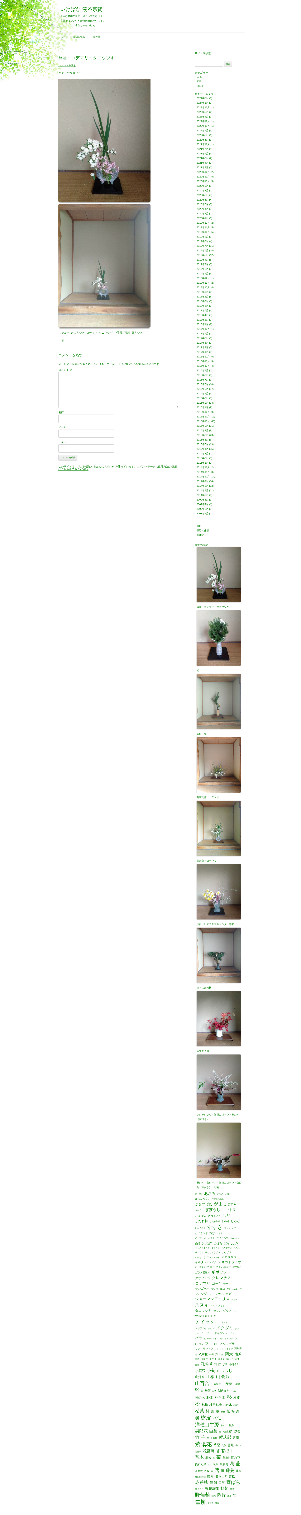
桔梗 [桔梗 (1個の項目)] (223, 1412)
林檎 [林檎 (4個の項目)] (205, 1404)
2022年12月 (203, 121)
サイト (62, 442)
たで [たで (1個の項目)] (234, 1228)
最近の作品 (79, 36)
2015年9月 (202, 425)
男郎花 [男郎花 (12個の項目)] (201, 1431)
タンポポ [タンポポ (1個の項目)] (217, 1311)
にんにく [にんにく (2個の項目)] (235, 1238)
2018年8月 (202, 296)
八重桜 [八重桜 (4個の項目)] (203, 1354)
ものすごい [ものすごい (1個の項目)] (226, 1248)
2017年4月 (202, 347)
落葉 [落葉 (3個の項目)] (215, 1464)
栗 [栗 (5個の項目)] (212, 1411)
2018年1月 (202, 324)
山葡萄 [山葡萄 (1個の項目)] (237, 1384)
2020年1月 (202, 218)
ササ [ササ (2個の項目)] (225, 1284)
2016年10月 (203, 365)
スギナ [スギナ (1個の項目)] (234, 1299)
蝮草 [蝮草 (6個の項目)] (210, 1476)
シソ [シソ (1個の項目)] (197, 1294)
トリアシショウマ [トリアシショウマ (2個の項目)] (205, 1328)
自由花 (200, 85)
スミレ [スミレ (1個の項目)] (213, 1306)
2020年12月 (203, 172)
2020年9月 (202, 185)
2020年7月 (202, 195)
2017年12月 (203, 328)
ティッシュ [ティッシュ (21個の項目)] (207, 1321)
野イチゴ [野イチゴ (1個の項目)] (199, 1489)
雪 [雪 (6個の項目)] (235, 1495)
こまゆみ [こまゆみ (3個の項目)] (201, 1215)
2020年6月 (202, 199)
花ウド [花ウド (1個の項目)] (238, 1445)
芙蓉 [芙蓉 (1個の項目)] (224, 1445)
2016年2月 (202, 402)
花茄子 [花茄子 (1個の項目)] (198, 1452)
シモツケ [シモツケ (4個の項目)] (214, 1293)
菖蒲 (127, 332)
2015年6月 (202, 439)
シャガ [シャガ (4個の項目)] (227, 1293)
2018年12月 (203, 278)
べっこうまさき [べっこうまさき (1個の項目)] (202, 1248)
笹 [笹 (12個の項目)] (203, 1437)
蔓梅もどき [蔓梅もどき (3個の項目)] (202, 1471)
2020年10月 (203, 181)
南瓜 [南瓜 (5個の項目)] (238, 1354)
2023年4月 (202, 116)
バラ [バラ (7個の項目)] (198, 1338)
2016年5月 (202, 388)
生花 (199, 76)
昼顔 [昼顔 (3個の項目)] (208, 1390)
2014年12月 (203, 467)
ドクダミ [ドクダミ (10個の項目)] (225, 1328)
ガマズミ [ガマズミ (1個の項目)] (237, 1267)
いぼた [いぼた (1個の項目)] (228, 1194)
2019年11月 (203, 227)
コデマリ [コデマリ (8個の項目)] (202, 1283)
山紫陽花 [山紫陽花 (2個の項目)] (216, 1384)
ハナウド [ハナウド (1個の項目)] (230, 1333)
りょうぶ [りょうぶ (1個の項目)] (199, 1252)
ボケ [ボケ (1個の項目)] (215, 1344)
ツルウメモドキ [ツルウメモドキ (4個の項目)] (206, 1315)
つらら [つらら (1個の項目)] (219, 1233)
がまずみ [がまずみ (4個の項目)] (230, 1204)
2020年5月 (202, 204)
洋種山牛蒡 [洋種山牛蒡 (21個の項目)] (207, 1424)
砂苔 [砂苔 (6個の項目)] (237, 1431)
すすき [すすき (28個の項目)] (215, 1227)
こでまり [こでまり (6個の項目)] (229, 1210)
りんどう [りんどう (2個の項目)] (226, 1252)
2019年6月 (202, 250)
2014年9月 (202, 481)
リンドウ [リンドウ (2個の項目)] (208, 1348)
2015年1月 (202, 462)
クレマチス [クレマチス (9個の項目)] (221, 1278)
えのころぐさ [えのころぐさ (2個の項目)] (202, 1198)
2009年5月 (202, 499)
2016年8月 (202, 375)
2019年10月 (203, 232)
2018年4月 (202, 315)
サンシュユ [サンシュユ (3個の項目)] (218, 1288)
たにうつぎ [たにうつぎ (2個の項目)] (201, 1233)
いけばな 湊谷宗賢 (81, 9)
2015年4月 (202, 448)
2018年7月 (202, 301)
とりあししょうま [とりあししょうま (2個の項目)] (205, 1238)
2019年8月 (202, 241)
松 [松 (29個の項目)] (197, 1404)
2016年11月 (203, 361)
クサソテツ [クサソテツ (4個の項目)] (202, 1277)
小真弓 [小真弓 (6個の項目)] (200, 1371)
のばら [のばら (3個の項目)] (218, 1243)
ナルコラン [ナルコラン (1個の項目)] (200, 1333)
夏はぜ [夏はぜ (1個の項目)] (229, 1359)
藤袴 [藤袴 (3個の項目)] (238, 1471)
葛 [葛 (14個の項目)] (232, 1464)
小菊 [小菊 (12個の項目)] (211, 1370)
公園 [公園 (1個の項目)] (211, 1354)
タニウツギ (105, 332)
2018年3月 (202, 319)
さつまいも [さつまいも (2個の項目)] (214, 1216)
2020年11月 (203, 176)
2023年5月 (202, 112)
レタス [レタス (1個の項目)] (217, 1349)
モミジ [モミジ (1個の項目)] (198, 1349)
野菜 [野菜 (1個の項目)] (232, 1489)
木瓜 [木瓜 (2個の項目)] (233, 1390)
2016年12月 (203, 356)
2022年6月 (202, 139)
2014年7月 (202, 490)
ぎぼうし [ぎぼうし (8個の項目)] (212, 1210)
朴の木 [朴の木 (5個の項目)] (200, 1397)
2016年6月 (202, 384)
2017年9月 (202, 333)
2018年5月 (202, 310)
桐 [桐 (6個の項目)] (217, 1411)
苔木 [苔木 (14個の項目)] (199, 1457)
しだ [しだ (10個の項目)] (226, 1215)
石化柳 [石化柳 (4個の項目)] (227, 1431)
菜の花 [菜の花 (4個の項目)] (235, 1457)
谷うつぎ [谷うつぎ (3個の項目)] (221, 1476)
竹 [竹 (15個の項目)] (197, 1437)
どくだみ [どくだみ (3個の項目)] (222, 1237)
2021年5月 (202, 158)
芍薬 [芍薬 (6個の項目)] (216, 1445)
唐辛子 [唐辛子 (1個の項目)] (221, 1359)
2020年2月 (202, 213)
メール (62, 427)
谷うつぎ (137, 332)
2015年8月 (202, 430)
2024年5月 (202, 98)
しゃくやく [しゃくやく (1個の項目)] (200, 1228)
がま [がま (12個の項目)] (218, 1204)
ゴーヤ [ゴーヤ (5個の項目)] (217, 1283)
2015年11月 (203, 416)
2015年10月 (203, 421)
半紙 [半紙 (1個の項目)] (221, 1354)
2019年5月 (202, 255)
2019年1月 (202, 273)
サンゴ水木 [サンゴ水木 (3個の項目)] (202, 1288)
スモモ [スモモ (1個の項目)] (221, 1306)
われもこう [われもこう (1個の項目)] (200, 1257)
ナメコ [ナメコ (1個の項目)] (238, 1329)
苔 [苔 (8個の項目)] (218, 1451)
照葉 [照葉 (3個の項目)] (231, 1425)
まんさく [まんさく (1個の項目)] (215, 1248)
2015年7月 (202, 435)
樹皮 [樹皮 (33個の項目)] (206, 1417)
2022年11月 (203, 125)
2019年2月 (202, 268)
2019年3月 (202, 264)
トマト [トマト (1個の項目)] (225, 1322)
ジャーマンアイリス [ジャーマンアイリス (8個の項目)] (212, 1299)
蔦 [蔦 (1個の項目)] (212, 1471)
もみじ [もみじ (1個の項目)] (236, 1248)
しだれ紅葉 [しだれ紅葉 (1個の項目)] (215, 1221)
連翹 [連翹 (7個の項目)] (213, 1483)
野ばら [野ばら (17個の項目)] (233, 1482)
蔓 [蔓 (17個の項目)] (238, 1464)
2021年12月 (203, 144)
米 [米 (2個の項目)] (208, 1438)
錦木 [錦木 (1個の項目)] (214, 1496)
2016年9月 (202, 370)
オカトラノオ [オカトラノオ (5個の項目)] (231, 1262)
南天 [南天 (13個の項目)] (229, 1354)
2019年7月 (202, 245)
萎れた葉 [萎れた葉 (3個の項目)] (201, 1464)
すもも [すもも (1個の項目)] (227, 1228)
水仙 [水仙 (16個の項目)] (217, 1418)
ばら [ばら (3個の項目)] (227, 1243)
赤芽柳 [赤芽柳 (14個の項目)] (201, 1482)
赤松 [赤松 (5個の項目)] (232, 1476)
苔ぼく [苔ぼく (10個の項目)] (227, 1451)
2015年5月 (202, 444)
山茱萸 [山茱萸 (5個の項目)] (227, 1384)
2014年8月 (202, 485)
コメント (65, 369)
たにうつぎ (77, 332)
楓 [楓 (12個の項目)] (197, 1418)
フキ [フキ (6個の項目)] (208, 1343)
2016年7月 (202, 379)
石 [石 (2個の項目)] (220, 1431)
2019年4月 (202, 259)
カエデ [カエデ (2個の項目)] (211, 1267)
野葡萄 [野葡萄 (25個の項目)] (202, 1495)
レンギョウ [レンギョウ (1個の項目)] (227, 1349)
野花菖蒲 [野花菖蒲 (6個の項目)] (212, 1488)
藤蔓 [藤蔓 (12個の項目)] (230, 1470)
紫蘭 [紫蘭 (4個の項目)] (236, 1437)
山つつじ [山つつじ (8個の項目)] (224, 1371)
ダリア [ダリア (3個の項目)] (227, 1310)
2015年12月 (203, 412)
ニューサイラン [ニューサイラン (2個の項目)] (216, 1333)
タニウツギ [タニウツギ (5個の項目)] (203, 1310)
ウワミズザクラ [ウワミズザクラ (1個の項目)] (212, 1262)
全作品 (96, 36)
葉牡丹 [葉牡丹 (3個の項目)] (224, 1464)
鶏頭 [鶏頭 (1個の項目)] (217, 1503)
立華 (199, 81)
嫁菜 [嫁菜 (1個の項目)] (197, 1365)
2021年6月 (202, 153)
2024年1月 (202, 102)
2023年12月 (203, 107)
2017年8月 (202, 338)
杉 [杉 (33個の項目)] (229, 1396)
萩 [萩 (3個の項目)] (209, 1464)
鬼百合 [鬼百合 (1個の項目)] (210, 1503)
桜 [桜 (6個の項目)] (228, 1411)
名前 (61, 412)
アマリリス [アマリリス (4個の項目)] (229, 1256)
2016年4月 (202, 393)
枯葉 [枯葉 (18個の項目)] (199, 1410)
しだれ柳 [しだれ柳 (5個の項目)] (201, 1221)
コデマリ (91, 332)
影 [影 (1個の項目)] (202, 1391)
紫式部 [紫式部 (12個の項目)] (225, 1437)
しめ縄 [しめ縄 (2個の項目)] (225, 1221)
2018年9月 (202, 292)
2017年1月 (202, 352)
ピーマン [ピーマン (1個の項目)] (199, 1344)
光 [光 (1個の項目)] (196, 1354)
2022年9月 (202, 130)
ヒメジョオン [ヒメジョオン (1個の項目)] (230, 1339)
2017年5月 (202, 342)
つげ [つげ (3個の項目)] (212, 1233)
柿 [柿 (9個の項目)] (208, 1411)
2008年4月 (202, 513)
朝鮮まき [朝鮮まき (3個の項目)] (223, 1390)
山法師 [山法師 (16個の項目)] (222, 1376)
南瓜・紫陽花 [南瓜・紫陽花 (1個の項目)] (201, 1359)
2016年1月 (202, 407)
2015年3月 (202, 453)
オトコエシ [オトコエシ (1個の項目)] (200, 1267)
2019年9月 (202, 236)
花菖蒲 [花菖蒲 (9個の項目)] (208, 1451)
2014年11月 (203, 472)
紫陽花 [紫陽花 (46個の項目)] (203, 1444)
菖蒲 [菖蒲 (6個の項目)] (225, 1457)
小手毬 (118, 332)
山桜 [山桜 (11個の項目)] (210, 1377)
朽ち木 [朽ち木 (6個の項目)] (220, 1397)
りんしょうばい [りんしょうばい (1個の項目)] (212, 1252)
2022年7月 (202, 135)
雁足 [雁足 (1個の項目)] (229, 1496)
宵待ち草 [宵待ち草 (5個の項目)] (220, 1364)
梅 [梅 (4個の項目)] (233, 1411)
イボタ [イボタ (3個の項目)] (199, 1262)
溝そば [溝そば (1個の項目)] (224, 1425)
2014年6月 (202, 495)
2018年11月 (203, 282)
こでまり (63, 332)
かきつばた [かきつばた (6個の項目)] (203, 1204)
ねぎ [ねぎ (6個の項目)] (208, 1243)
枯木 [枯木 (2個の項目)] (235, 1405)
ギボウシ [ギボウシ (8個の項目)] (219, 1272)
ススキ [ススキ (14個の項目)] (202, 1305)
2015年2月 (202, 458)
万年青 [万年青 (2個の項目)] (238, 1348)
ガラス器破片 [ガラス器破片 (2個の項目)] (202, 1272)
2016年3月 (202, 398)
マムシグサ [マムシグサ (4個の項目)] (227, 1343)
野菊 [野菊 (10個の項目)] (224, 1489)
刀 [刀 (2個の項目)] (216, 1354)
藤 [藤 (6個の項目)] (222, 1471)
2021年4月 (202, 162)
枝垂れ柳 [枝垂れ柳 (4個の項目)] (215, 1404)
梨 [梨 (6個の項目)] (238, 1411)
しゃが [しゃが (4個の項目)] (235, 1221)
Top (62, 36)
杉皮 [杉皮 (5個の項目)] (236, 1397)
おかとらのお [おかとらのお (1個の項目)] (218, 1199)
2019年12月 (203, 222)
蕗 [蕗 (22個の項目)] (217, 1470)
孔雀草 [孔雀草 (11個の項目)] (207, 1364)
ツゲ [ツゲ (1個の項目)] (235, 1311)
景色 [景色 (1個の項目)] (214, 1391)
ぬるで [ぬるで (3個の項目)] (199, 1243)
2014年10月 (203, 476)
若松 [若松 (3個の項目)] (208, 1457)
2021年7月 (202, 148)
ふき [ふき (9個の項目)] (235, 1243)
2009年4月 (202, 504)
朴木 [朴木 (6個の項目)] (209, 1397)
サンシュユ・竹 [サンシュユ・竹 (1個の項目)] (234, 1289)
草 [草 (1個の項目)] (214, 1458)
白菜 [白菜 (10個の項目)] (213, 1431)
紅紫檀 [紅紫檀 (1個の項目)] (214, 1438)
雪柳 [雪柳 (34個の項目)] (200, 1502)
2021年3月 (202, 167)
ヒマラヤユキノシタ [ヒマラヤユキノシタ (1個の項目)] (213, 1339)
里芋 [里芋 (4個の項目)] (222, 1482)
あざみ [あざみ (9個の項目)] (210, 1193)
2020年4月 (202, 208)
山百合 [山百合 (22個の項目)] (202, 1383)
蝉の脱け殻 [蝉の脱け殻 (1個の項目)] (200, 1477)
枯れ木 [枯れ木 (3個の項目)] (227, 1404)
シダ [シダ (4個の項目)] (204, 1293)
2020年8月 (202, 190)
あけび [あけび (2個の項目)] (199, 1194)
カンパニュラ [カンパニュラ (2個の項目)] (223, 1267)
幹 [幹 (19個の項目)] (197, 1390)
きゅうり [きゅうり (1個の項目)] (199, 1210)
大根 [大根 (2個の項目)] (236, 1359)
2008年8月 (202, 508)
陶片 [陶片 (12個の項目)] (221, 1495)
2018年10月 (203, 287)
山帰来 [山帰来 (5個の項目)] (200, 1377)
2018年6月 (202, 305)
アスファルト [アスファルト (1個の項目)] (213, 1257)
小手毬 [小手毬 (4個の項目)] (233, 1364)
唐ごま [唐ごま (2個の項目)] (213, 1359)
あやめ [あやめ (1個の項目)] (220, 1194)
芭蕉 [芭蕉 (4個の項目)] (230, 1445)
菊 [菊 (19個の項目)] (218, 1457)
